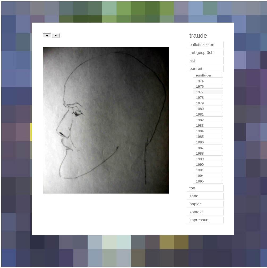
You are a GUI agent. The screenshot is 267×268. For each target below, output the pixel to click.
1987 (200, 148)
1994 (200, 176)
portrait (195, 68)
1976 (200, 86)
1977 (200, 92)
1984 (200, 131)
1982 (200, 120)
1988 (200, 153)
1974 (200, 81)
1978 (200, 98)
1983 (200, 125)
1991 (200, 170)
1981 (200, 114)
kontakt (196, 212)
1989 (200, 159)
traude (198, 35)
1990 (200, 165)
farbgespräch (201, 52)
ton (192, 188)
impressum (199, 220)
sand (193, 196)
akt (192, 60)
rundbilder (203, 75)
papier (195, 204)
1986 (200, 142)
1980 (200, 109)
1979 (200, 103)
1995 (200, 181)
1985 (200, 137)
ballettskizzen (201, 44)
